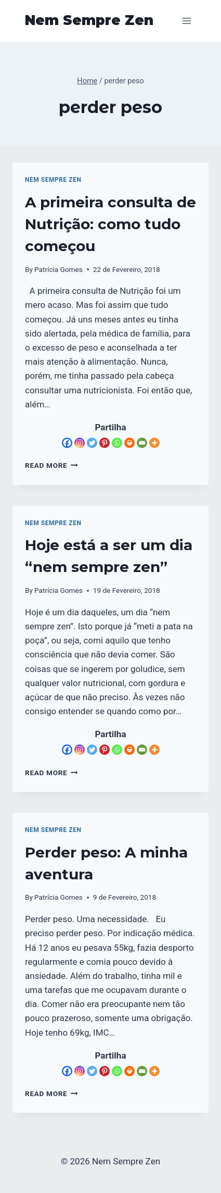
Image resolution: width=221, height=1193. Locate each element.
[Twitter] (92, 443)
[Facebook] (67, 443)
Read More (51, 465)
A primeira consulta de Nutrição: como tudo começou (110, 224)
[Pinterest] (104, 443)
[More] (154, 443)
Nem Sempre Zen (53, 179)
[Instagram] (79, 443)
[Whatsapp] (117, 443)
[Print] (129, 443)
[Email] (142, 443)
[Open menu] (186, 21)
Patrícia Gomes (58, 269)
